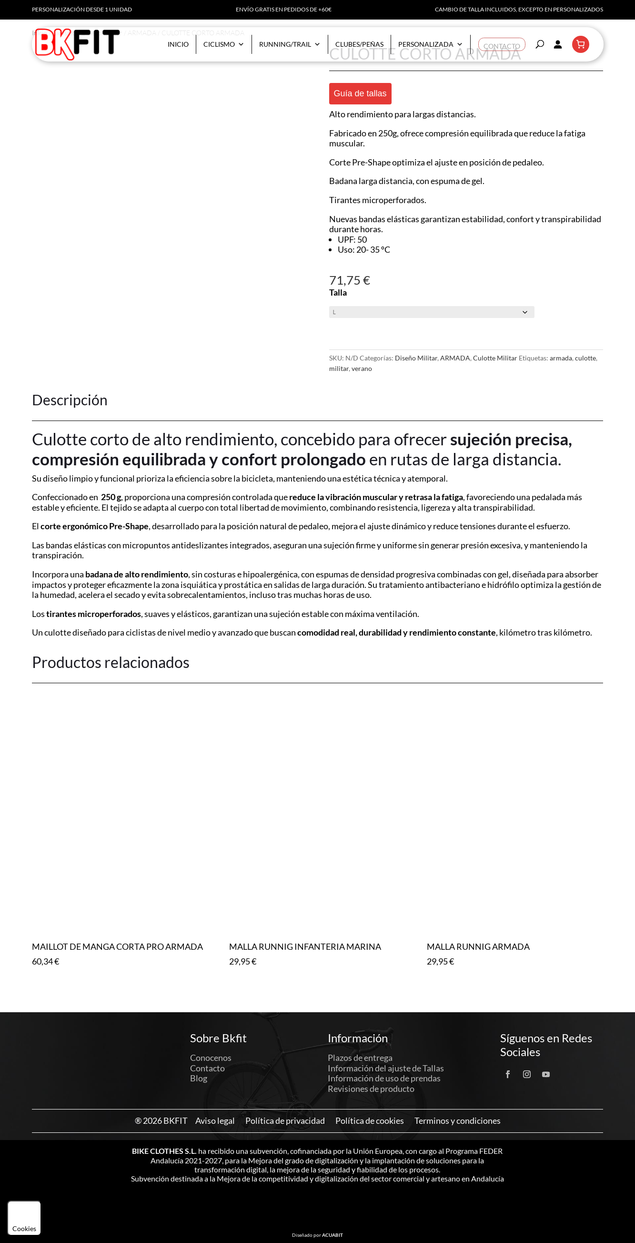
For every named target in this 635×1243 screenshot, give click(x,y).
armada (561, 358)
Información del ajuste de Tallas (386, 1068)
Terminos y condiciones (457, 1121)
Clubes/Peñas (359, 44)
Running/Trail (290, 44)
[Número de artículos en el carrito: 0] (580, 44)
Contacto (502, 44)
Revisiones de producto (371, 1088)
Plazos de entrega (360, 1057)
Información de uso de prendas (384, 1078)
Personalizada (430, 44)
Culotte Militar (495, 358)
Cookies (24, 1218)
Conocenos (211, 1057)
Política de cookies (369, 1121)
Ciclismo (223, 44)
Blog (198, 1078)
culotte (585, 358)
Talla (338, 292)
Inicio (178, 44)
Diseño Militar (416, 358)
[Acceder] (557, 44)
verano (362, 368)
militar (339, 368)
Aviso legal (215, 1121)
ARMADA (455, 358)
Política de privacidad (285, 1121)
